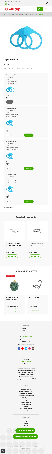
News (26, 423)
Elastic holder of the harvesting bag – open (14, 244)
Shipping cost (26, 398)
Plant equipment (22, 14)
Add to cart (12, 256)
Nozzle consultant (26, 430)
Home (5, 14)
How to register (26, 389)
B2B (19, 1)
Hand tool (26, 366)
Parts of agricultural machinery (26, 370)
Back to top (26, 451)
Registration (9, 1)
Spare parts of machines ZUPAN (26, 379)
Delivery (26, 406)
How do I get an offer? (26, 391)
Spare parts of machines (25, 436)
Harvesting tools (33, 14)
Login (15, 1)
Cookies (26, 445)
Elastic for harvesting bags (37, 244)
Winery (26, 363)
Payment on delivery (26, 393)
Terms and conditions (26, 408)
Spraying (26, 359)
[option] (14, 240)
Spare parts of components (26, 372)
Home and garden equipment (26, 368)
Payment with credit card (26, 395)
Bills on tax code (26, 404)
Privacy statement (26, 410)
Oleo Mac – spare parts (26, 374)
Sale (26, 421)
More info (11, 310)
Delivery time (26, 400)
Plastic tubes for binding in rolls (12, 298)
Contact (26, 425)
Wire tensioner (34, 297)
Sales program (13, 14)
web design (24, 448)
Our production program (26, 376)
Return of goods (26, 402)
